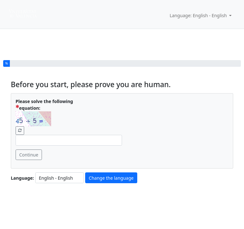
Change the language (111, 178)
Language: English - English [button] (199, 15)
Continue (28, 155)
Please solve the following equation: (44, 104)
